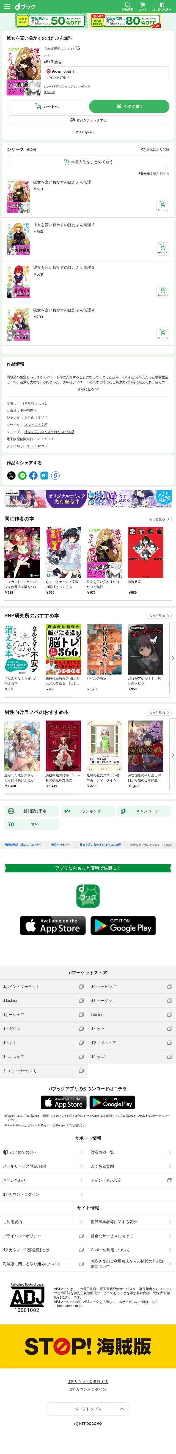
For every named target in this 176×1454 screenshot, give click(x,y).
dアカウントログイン (21, 1194)
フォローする (78, 48)
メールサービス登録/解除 (24, 1166)
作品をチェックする (91, 120)
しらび (69, 49)
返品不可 (49, 92)
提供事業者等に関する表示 (114, 1222)
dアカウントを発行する (88, 1381)
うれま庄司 (52, 49)
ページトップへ (88, 1409)
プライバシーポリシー (22, 1236)
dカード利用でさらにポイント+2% (65, 86)
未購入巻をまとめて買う (92, 162)
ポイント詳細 (56, 77)
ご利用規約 (12, 1222)
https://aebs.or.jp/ (69, 1306)
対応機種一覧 (102, 1152)
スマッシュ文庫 (36, 425)
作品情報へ (85, 132)
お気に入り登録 (157, 149)
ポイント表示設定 (106, 1180)
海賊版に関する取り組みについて (32, 1264)
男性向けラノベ (36, 418)
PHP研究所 (29, 410)
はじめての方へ (20, 1152)
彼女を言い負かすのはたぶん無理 (62, 182)
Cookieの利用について (110, 1250)
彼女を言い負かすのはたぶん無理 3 (63, 267)
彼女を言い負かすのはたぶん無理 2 (63, 225)
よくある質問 (102, 1166)
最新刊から (161, 173)
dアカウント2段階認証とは (26, 1250)
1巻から (144, 173)
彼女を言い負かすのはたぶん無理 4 (63, 310)
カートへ (51, 106)
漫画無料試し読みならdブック (23, 845)
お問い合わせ (14, 1180)
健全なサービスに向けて (112, 1236)
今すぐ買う (133, 106)
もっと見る (157, 519)
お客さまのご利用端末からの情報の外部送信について (127, 1263)
